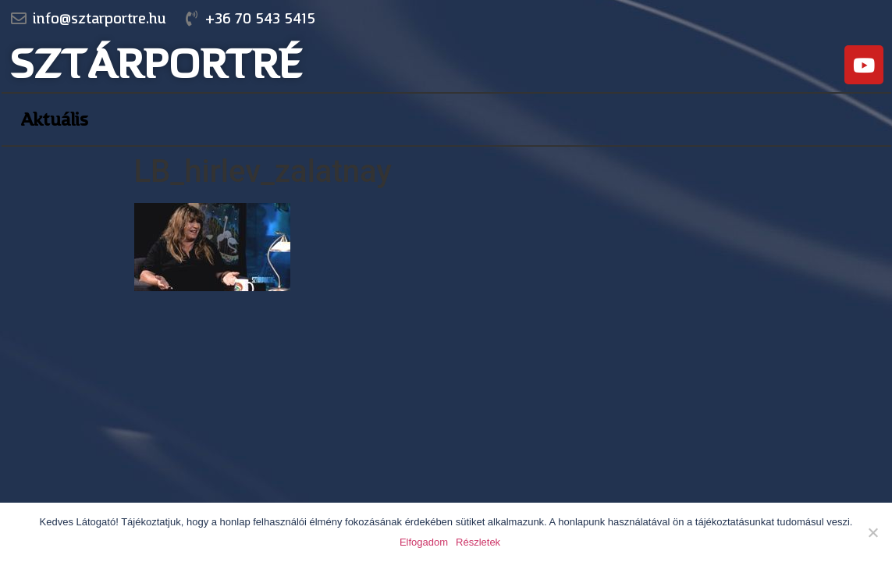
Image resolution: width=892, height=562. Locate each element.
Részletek (478, 542)
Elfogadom (424, 542)
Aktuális (54, 119)
